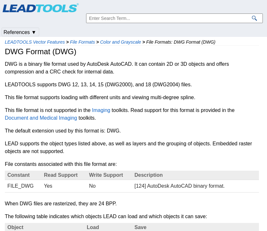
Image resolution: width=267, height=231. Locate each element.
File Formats (82, 42)
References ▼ (20, 32)
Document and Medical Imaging (41, 118)
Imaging (101, 110)
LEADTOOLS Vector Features (35, 42)
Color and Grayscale (120, 42)
